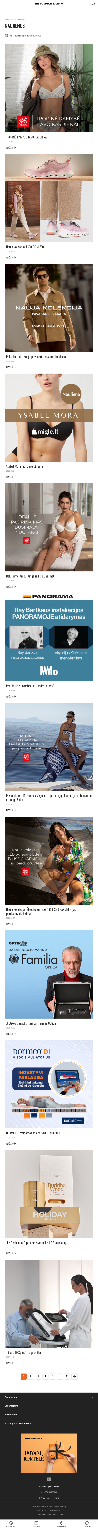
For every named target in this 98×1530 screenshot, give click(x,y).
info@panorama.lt (49, 1498)
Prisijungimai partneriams (18, 1423)
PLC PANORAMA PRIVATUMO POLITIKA (49, 1514)
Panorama (9, 19)
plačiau (9, 147)
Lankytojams (11, 1405)
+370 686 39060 (49, 1492)
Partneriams (11, 1414)
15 (67, 1376)
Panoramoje (11, 1396)
